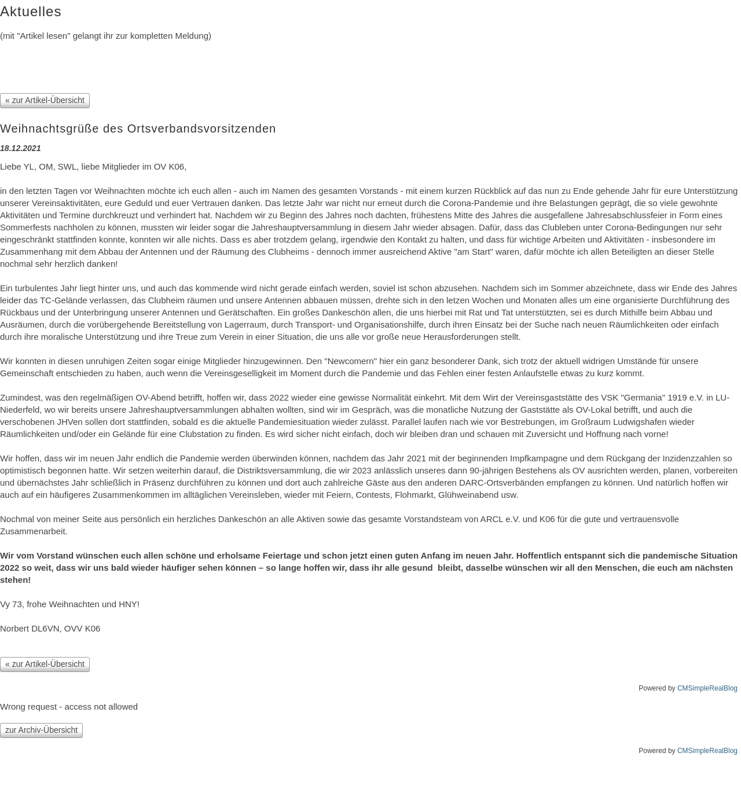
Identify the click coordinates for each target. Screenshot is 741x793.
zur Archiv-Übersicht (41, 730)
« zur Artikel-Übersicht (45, 100)
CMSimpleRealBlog (707, 688)
